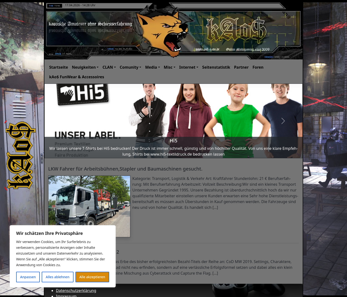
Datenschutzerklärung (76, 290)
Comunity (129, 67)
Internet (187, 67)
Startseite (58, 67)
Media (151, 67)
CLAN (107, 67)
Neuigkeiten (84, 67)
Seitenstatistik (216, 67)
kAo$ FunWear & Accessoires (76, 76)
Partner (241, 67)
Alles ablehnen (57, 277)
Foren (258, 67)
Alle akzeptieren (92, 277)
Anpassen (28, 277)
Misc (168, 67)
